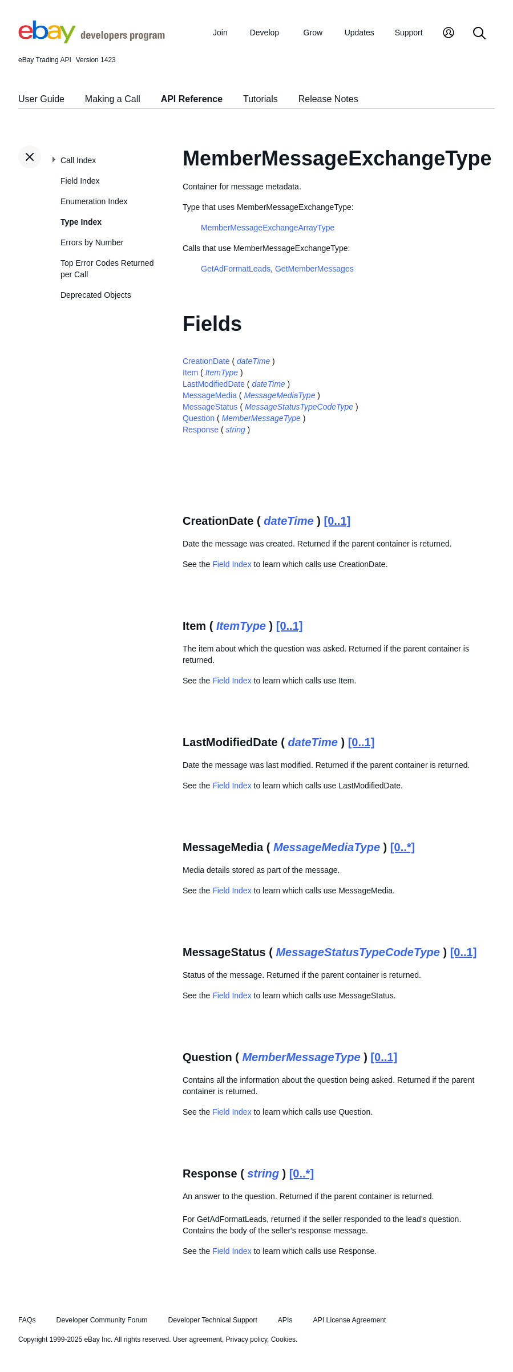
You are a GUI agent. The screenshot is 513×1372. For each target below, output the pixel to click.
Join (220, 32)
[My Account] (448, 34)
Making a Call (112, 99)
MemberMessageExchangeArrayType (267, 227)
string (235, 429)
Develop (264, 32)
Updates (359, 32)
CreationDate (206, 361)
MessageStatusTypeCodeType (299, 406)
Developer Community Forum (102, 1320)
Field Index (79, 180)
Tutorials (260, 99)
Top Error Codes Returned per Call (107, 268)
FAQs (27, 1320)
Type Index (81, 221)
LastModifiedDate (214, 383)
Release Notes (328, 99)
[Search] (479, 34)
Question (199, 418)
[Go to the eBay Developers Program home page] (91, 40)
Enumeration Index (94, 201)
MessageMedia (210, 395)
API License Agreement (349, 1320)
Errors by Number (91, 242)
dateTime (253, 361)
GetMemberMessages (314, 268)
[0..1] (337, 521)
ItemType (221, 372)
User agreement (197, 1339)
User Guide (41, 99)
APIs (285, 1320)
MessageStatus (210, 406)
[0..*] (402, 847)
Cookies (283, 1339)
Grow (313, 32)
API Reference (192, 99)
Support (409, 32)
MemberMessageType (261, 418)
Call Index (78, 160)
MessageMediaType (279, 395)
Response (201, 429)
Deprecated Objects (95, 295)
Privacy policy (246, 1339)
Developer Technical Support (212, 1320)
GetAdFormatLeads (235, 268)
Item (190, 372)
